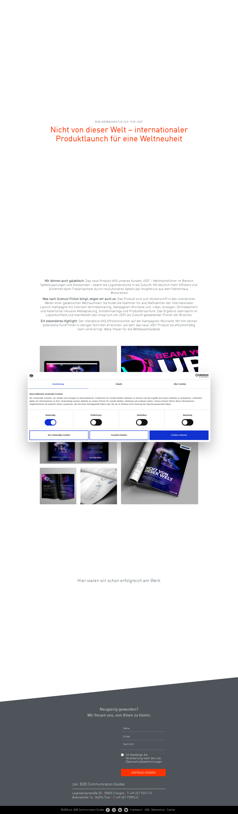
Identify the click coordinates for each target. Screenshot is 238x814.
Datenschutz (158, 810)
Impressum (136, 810)
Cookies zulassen (179, 435)
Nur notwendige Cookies (59, 435)
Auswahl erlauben (119, 435)
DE (213, 4)
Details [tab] (119, 384)
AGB (147, 810)
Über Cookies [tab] (180, 384)
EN (220, 4)
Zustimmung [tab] (58, 384)
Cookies (171, 810)
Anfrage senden (143, 772)
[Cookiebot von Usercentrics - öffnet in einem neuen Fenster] (191, 376)
